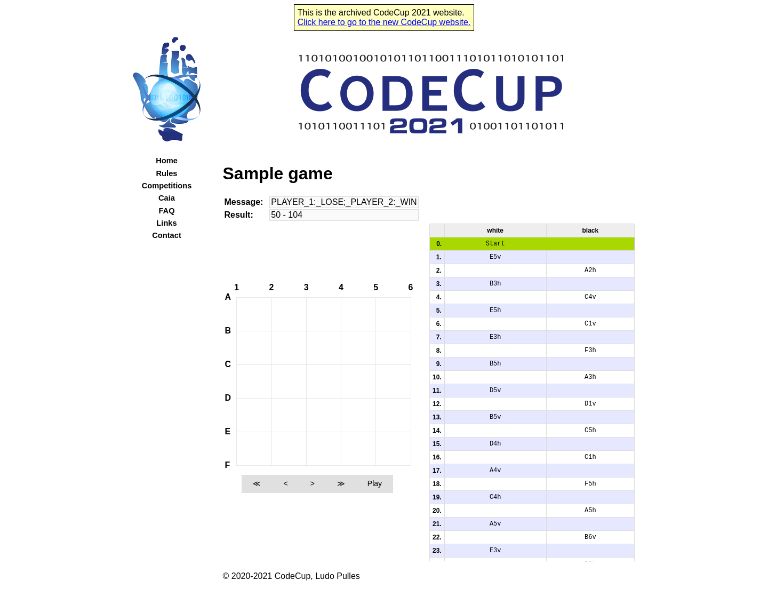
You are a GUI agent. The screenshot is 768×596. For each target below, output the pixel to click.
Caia (166, 198)
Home (167, 160)
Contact (166, 235)
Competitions (167, 185)
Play (374, 483)
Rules (167, 173)
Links (166, 223)
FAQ (166, 210)
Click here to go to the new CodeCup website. (384, 22)
